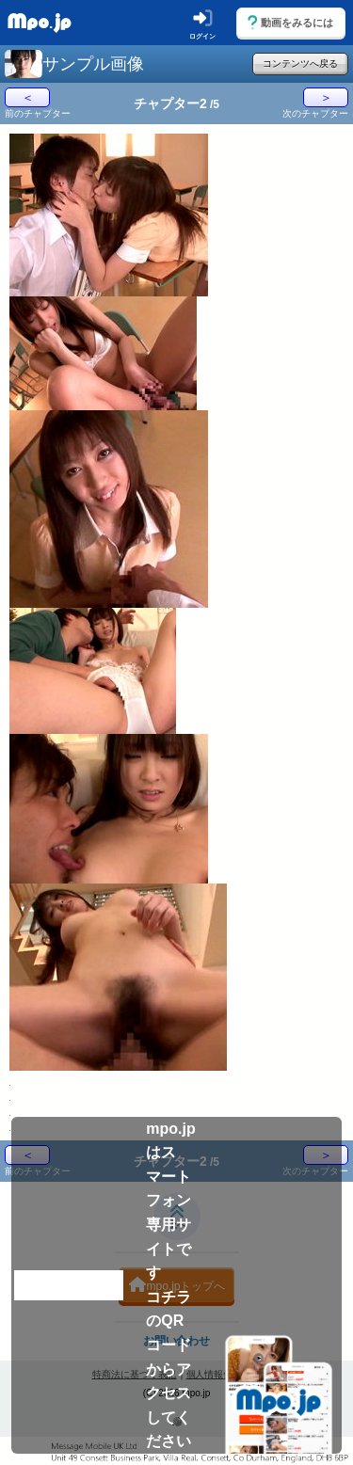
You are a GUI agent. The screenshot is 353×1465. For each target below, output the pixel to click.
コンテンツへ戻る (300, 63)
